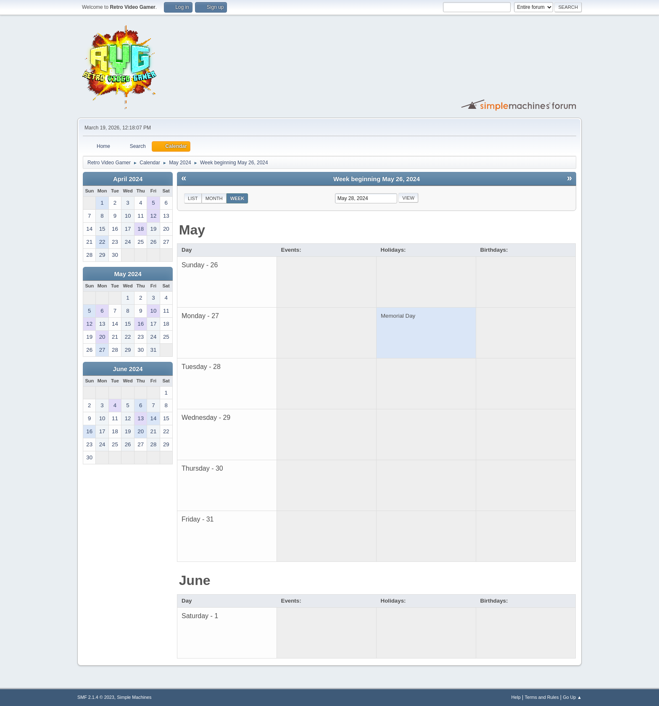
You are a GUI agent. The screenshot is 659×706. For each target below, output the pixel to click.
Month (214, 198)
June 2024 (128, 369)
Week (237, 198)
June (195, 580)
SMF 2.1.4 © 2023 (95, 697)
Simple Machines (134, 697)
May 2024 (127, 274)
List (193, 198)
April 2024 (127, 179)
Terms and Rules (542, 697)
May (192, 229)
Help (516, 697)
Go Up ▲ (572, 697)
